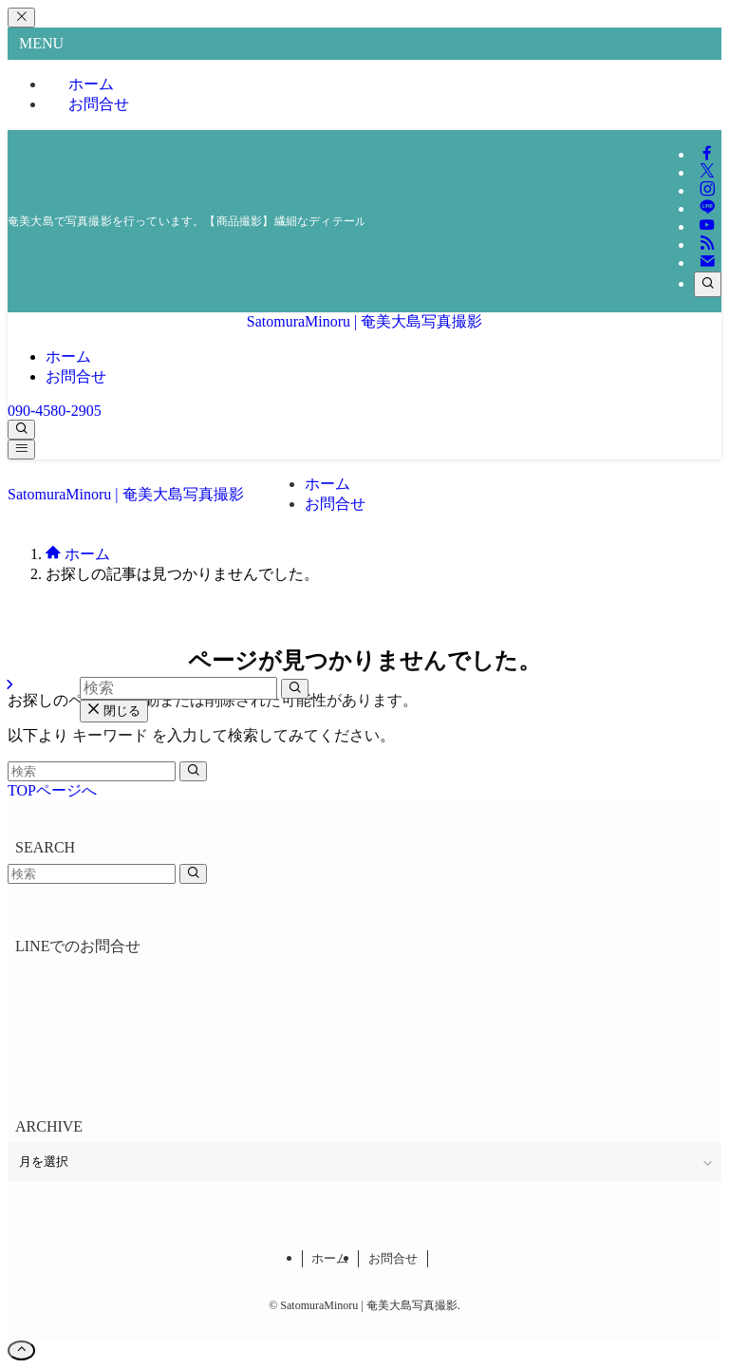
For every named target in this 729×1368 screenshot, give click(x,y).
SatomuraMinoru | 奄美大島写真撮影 (365, 321)
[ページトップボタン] (21, 1350)
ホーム (329, 1258)
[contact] (707, 262)
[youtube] (707, 226)
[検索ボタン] (21, 430)
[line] (707, 208)
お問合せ (98, 104)
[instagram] (707, 190)
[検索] (707, 284)
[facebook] (707, 154)
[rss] (707, 244)
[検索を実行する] (193, 771)
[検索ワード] (92, 771)
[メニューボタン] (21, 449)
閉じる (113, 710)
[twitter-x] (707, 172)
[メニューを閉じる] (21, 18)
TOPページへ (52, 790)
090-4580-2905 (55, 411)
